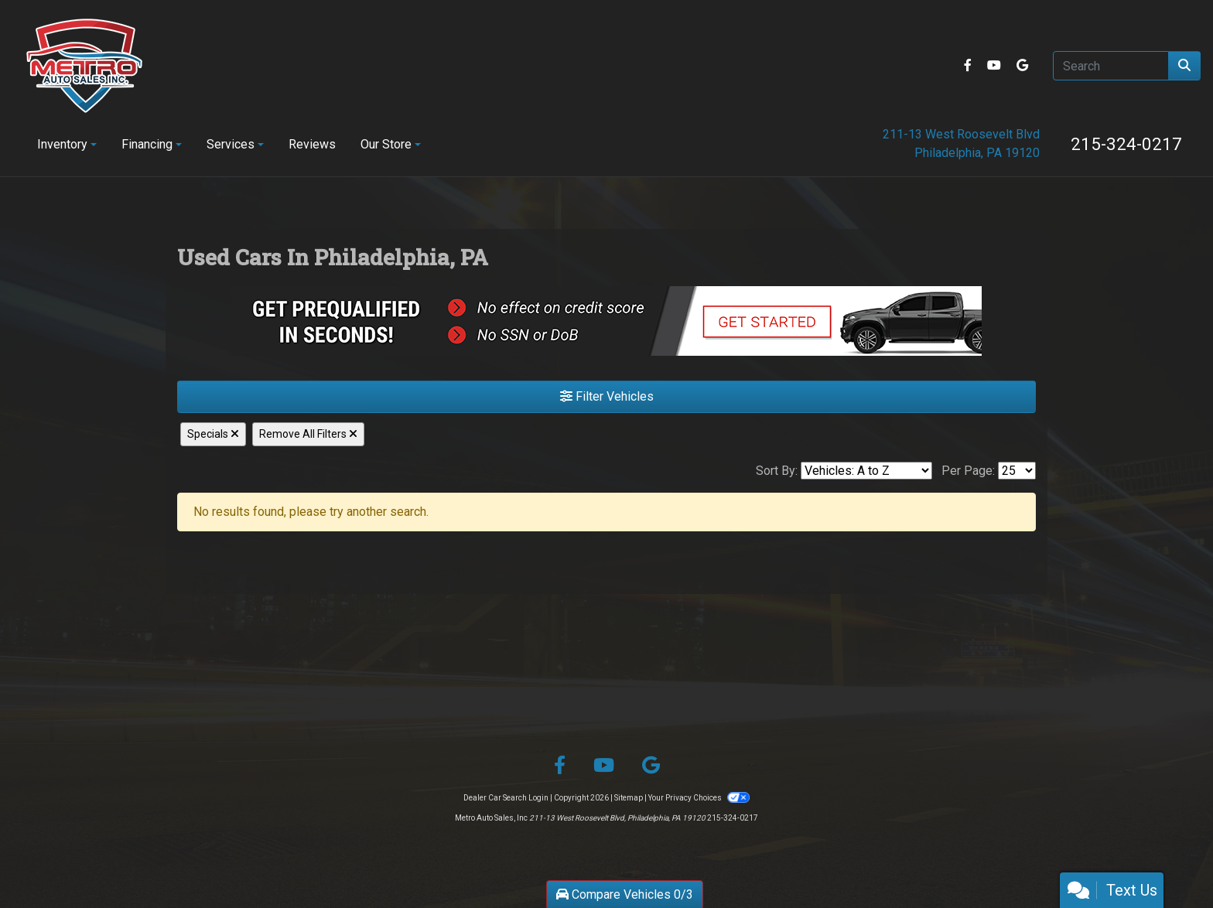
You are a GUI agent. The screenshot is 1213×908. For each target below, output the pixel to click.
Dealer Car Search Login (505, 798)
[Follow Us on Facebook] (969, 65)
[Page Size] (1017, 471)
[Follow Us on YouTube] (995, 65)
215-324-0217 (1126, 144)
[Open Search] (1111, 65)
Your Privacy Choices (698, 798)
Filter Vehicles (607, 396)
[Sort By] (866, 471)
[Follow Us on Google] (1022, 65)
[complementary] (1166, 861)
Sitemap (628, 798)
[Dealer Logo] (83, 65)
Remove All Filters (308, 434)
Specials (213, 434)
